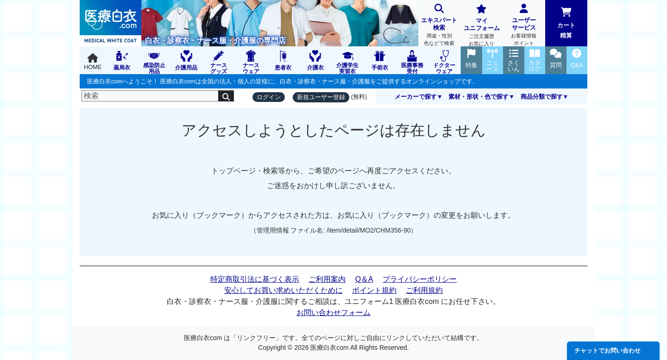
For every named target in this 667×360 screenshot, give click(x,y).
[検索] (150, 95)
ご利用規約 (424, 290)
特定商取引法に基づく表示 (254, 279)
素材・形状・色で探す (478, 96)
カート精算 (566, 23)
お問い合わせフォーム (333, 312)
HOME (92, 61)
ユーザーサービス (523, 26)
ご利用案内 (327, 279)
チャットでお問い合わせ (607, 350)
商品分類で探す (542, 96)
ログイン (269, 97)
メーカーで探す (416, 96)
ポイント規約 (374, 290)
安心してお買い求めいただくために (283, 290)
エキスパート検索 (439, 26)
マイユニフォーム (481, 26)
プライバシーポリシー (420, 279)
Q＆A (364, 279)
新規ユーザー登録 (321, 97)
